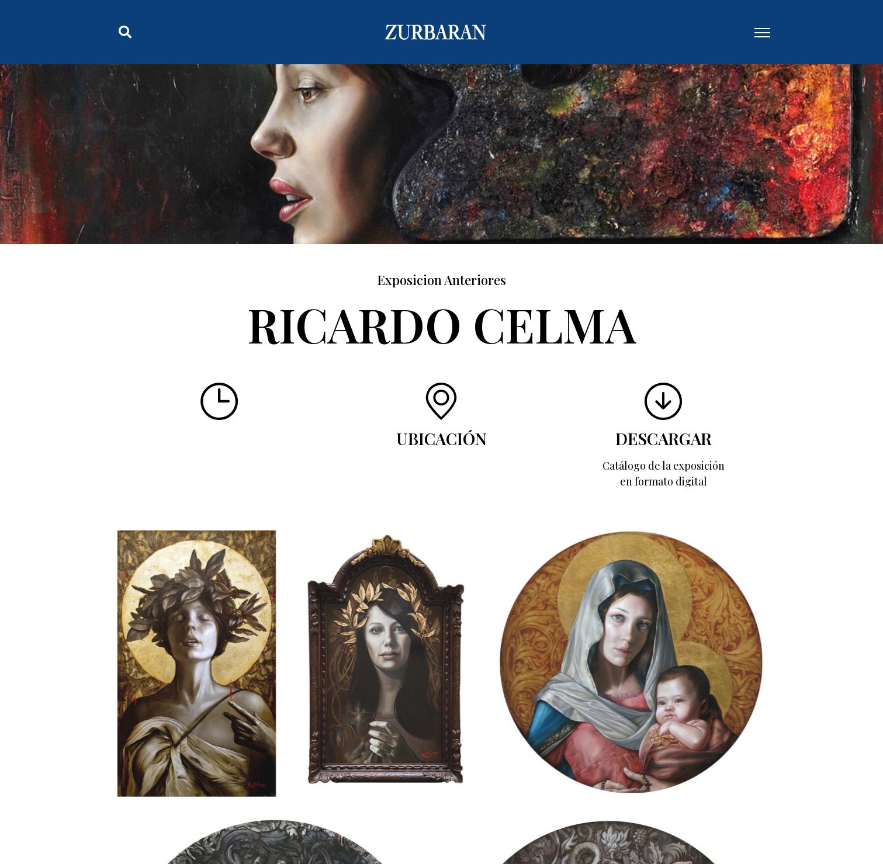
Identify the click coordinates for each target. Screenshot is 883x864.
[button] (125, 32)
